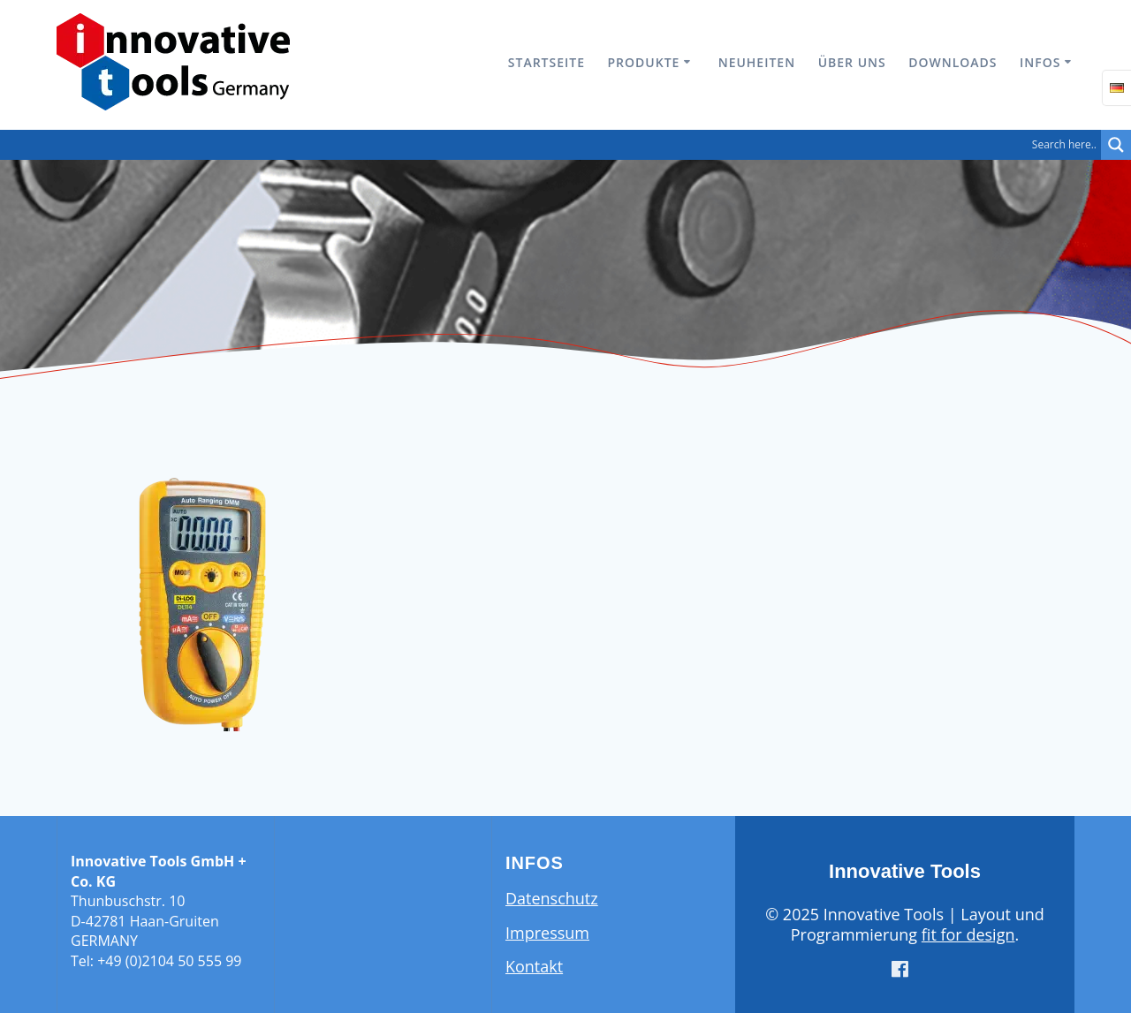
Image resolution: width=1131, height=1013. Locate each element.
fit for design (968, 934)
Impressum (547, 932)
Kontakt (534, 966)
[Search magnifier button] (1116, 145)
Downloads (952, 62)
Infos (1040, 62)
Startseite (546, 62)
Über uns (852, 62)
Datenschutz (551, 898)
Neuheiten (756, 62)
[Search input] (555, 145)
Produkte (644, 62)
